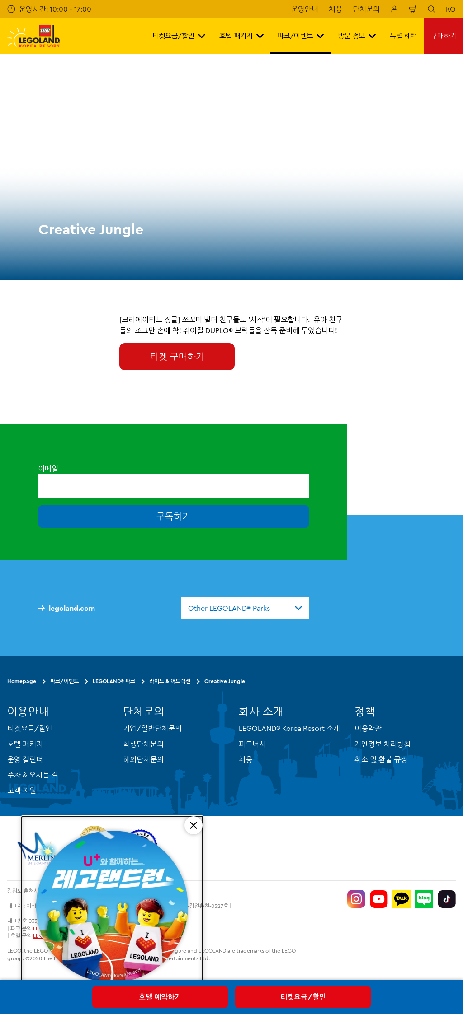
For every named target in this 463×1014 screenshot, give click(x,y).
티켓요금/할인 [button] (178, 36)
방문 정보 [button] (357, 36)
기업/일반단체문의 (152, 728)
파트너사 (252, 744)
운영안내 (304, 9)
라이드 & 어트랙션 (169, 681)
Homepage (21, 681)
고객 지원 (21, 790)
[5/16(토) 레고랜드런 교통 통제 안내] (112, 908)
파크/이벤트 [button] (300, 36)
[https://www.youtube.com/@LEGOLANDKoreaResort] (379, 899)
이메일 (48, 468)
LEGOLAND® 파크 (114, 681)
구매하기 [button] (443, 36)
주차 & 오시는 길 (32, 774)
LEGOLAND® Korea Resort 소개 (289, 728)
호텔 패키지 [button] (241, 36)
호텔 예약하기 (160, 996)
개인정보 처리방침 (382, 744)
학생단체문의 (143, 744)
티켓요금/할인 (303, 996)
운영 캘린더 (25, 759)
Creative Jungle (224, 681)
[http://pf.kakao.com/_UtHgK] (401, 899)
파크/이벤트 (64, 681)
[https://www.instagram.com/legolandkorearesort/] (356, 899)
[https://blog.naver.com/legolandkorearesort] (424, 899)
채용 (335, 9)
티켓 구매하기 (177, 356)
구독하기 (173, 516)
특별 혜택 (403, 36)
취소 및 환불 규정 (380, 759)
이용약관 (368, 728)
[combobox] (245, 608)
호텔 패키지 (25, 744)
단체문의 (366, 9)
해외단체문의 (143, 759)
